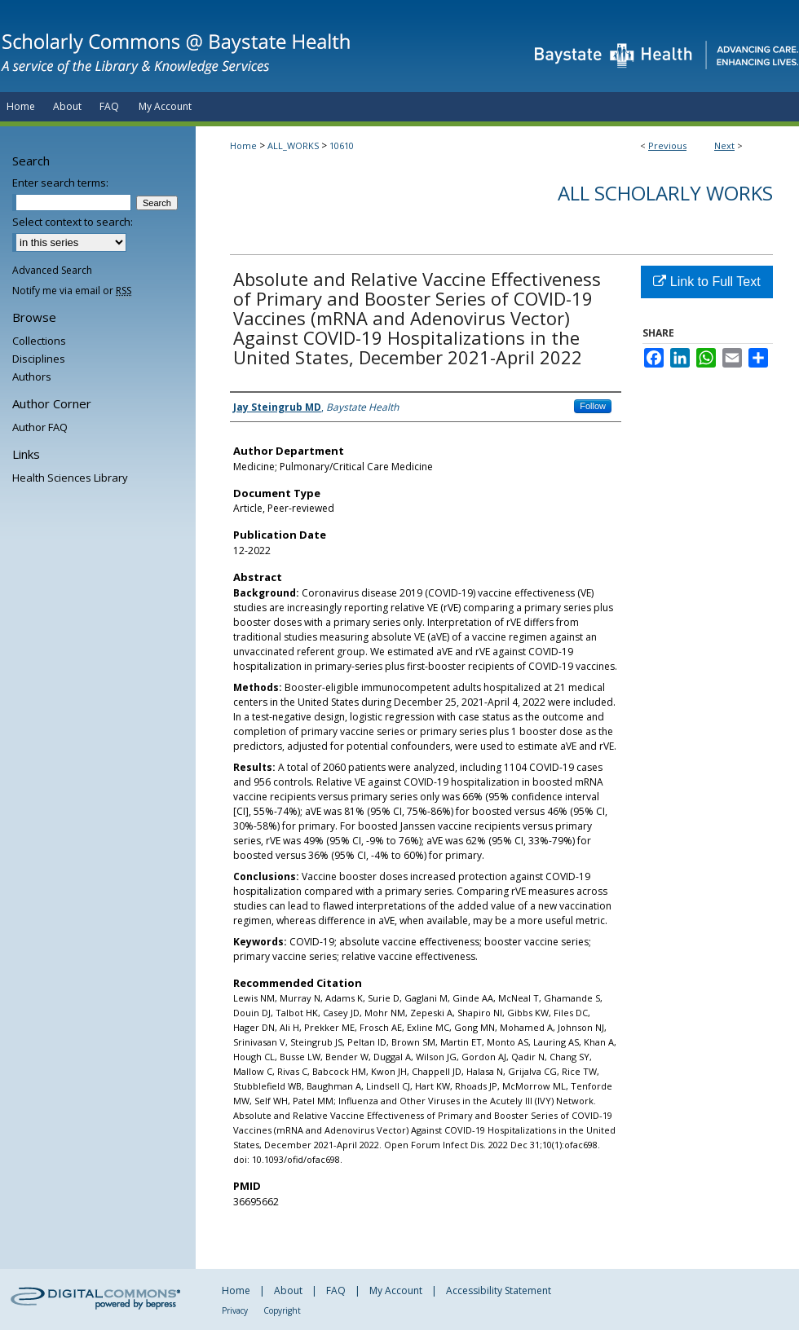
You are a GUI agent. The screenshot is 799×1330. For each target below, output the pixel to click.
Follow (593, 406)
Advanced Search (52, 270)
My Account (395, 1290)
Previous (667, 145)
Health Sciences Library (70, 477)
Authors (31, 376)
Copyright (282, 1310)
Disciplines (38, 358)
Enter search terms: (60, 182)
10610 (341, 145)
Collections (39, 340)
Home (243, 145)
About (288, 1290)
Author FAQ (40, 427)
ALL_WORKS (293, 145)
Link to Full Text (706, 281)
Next (724, 145)
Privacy (235, 1310)
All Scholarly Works (665, 192)
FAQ (336, 1290)
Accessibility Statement (498, 1290)
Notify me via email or (71, 290)
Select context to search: (72, 221)
